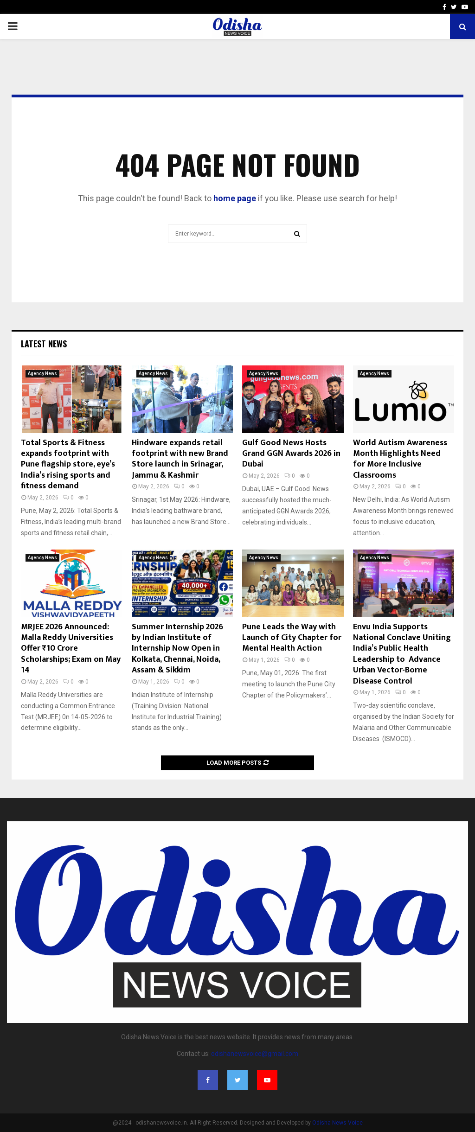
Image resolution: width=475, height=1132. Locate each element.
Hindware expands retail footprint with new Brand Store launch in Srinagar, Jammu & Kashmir (180, 459)
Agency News (42, 373)
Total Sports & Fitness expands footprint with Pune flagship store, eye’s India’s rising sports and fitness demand (68, 464)
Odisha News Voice (337, 1122)
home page (234, 198)
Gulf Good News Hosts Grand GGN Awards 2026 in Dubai (291, 454)
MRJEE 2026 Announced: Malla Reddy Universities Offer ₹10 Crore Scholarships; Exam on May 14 (71, 649)
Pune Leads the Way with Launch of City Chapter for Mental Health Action (291, 638)
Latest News (44, 344)
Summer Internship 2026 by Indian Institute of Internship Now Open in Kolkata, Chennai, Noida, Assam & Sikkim (177, 649)
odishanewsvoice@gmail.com (254, 1053)
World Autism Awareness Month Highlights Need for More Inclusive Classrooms (400, 459)
